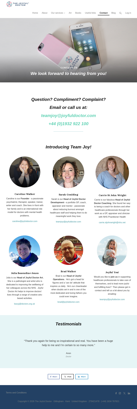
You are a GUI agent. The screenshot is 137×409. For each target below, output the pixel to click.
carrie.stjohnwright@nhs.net (112, 222)
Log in (128, 13)
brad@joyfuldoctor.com (68, 302)
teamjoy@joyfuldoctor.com (68, 222)
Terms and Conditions (16, 393)
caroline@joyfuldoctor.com (24, 221)
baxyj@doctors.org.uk (24, 304)
